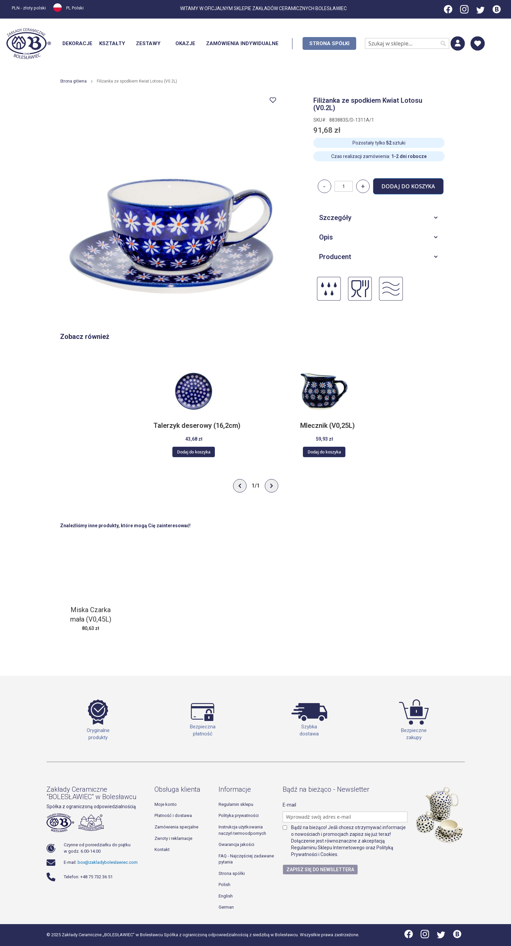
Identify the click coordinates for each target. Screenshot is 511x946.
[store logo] (28, 43)
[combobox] (407, 43)
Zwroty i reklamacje (173, 838)
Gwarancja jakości (236, 844)
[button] (31, 8)
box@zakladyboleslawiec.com (108, 862)
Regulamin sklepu (236, 804)
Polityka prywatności (239, 815)
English (226, 895)
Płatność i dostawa (173, 815)
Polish (224, 884)
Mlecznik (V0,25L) (327, 426)
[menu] (207, 44)
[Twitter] (480, 11)
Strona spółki (232, 873)
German (226, 907)
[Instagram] (464, 11)
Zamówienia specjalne (176, 826)
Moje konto (165, 804)
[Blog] (496, 11)
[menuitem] (77, 44)
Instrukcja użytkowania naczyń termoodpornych (242, 830)
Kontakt (162, 849)
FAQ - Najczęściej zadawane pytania (246, 859)
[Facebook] (449, 11)
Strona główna (73, 81)
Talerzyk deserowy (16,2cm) (196, 426)
